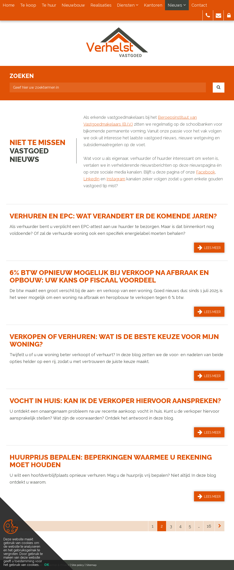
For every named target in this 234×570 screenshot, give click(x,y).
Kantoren (153, 5)
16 (209, 526)
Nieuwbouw (73, 5)
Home (9, 5)
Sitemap (91, 565)
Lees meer (209, 247)
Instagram (115, 178)
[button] (208, 15)
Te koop (28, 5)
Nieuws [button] (177, 5)
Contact (199, 5)
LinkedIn (91, 178)
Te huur (49, 5)
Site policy (77, 565)
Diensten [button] (127, 5)
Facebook (205, 172)
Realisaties (101, 5)
